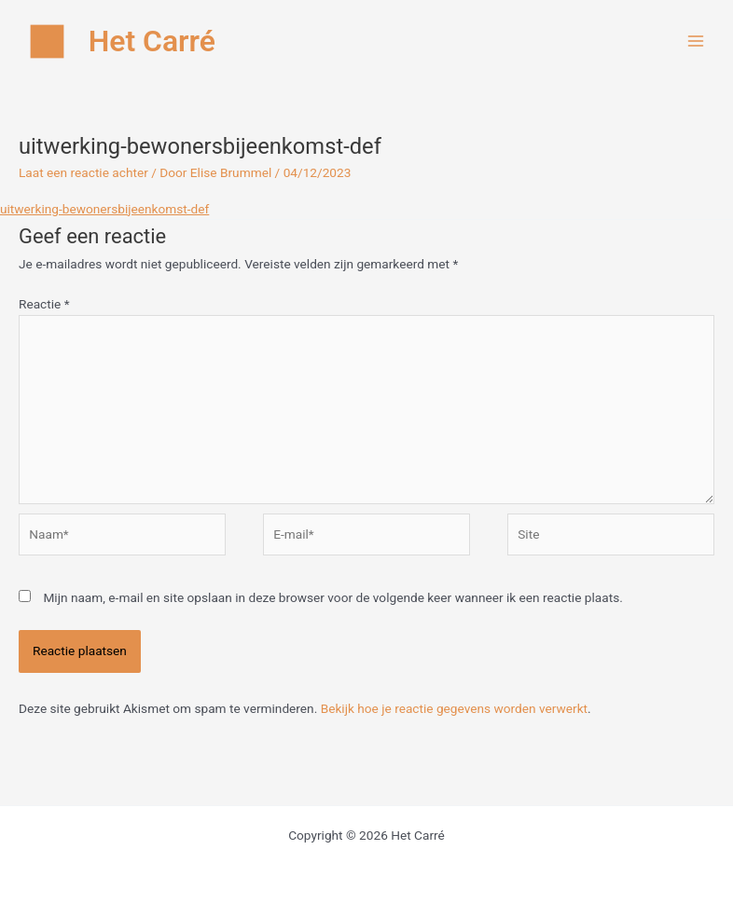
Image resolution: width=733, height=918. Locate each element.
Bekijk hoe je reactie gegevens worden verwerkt (454, 708)
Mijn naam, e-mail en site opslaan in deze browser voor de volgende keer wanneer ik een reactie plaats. (332, 597)
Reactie (44, 303)
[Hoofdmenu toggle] (696, 41)
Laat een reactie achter (83, 172)
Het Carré (152, 41)
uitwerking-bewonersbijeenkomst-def (104, 208)
